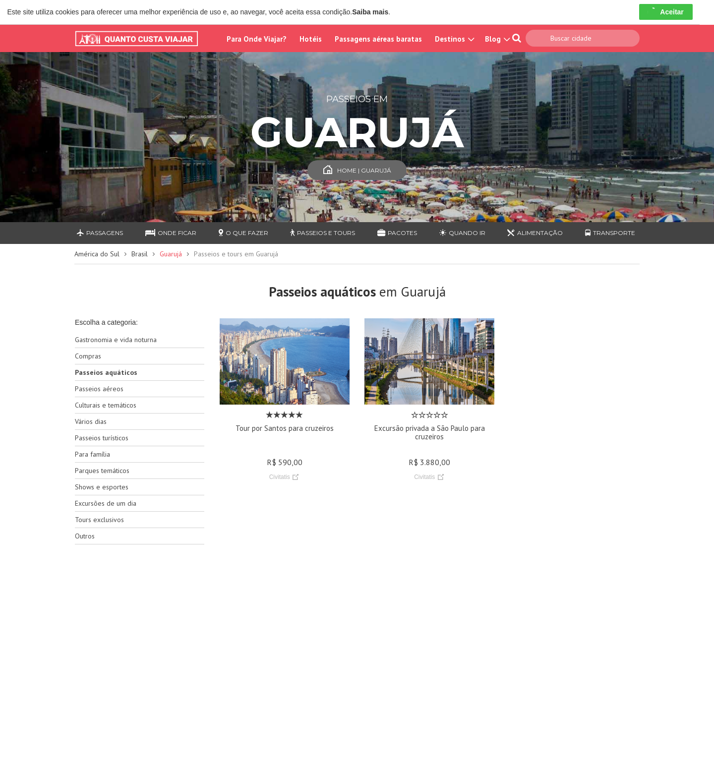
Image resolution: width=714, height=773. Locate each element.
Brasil (139, 253)
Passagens (100, 233)
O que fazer (243, 233)
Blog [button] (496, 39)
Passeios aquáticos (106, 372)
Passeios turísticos (101, 437)
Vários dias (91, 421)
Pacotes (397, 233)
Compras (88, 356)
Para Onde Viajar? (257, 39)
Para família (92, 454)
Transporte (610, 233)
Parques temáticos (102, 470)
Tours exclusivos (99, 519)
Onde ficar (170, 233)
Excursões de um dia (105, 503)
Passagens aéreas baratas (378, 39)
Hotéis (310, 39)
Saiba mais (370, 12)
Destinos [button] (453, 39)
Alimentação (535, 233)
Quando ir (462, 233)
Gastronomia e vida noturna (116, 339)
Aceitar (665, 11)
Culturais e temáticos (105, 405)
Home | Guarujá (357, 170)
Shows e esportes (101, 486)
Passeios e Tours (322, 233)
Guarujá (171, 253)
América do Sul (96, 253)
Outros (85, 536)
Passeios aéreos (99, 388)
